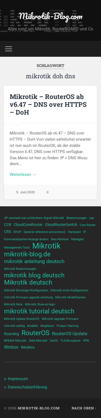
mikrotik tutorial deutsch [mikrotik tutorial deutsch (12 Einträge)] (39, 311)
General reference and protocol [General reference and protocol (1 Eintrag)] (44, 232)
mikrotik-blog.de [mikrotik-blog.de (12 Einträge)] (27, 254)
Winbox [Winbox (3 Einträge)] (11, 347)
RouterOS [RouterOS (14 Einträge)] (36, 333)
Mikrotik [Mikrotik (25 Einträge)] (46, 246)
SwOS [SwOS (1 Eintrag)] (54, 340)
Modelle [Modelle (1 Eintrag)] (32, 326)
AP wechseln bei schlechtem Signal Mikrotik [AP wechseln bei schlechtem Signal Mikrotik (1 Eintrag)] (34, 218)
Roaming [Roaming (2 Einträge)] (11, 334)
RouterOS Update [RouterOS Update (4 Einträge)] (69, 333)
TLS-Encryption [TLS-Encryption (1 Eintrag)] (70, 340)
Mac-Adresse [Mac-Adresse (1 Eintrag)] (60, 239)
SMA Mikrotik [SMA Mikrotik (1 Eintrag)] (38, 340)
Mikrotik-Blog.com (50, 16)
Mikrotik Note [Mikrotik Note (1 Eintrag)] (13, 304)
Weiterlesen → (23, 174)
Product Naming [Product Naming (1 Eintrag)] (67, 326)
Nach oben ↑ (84, 408)
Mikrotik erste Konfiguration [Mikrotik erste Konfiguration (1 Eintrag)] (69, 290)
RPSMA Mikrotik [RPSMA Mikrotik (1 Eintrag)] (15, 340)
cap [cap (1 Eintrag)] (91, 218)
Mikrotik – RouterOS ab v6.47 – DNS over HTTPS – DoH (48, 104)
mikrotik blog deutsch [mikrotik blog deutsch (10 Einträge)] (34, 275)
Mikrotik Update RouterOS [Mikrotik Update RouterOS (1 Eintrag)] (21, 319)
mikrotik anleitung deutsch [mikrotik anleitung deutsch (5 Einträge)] (34, 261)
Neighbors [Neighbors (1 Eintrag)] (47, 326)
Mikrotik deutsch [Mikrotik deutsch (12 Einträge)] (28, 282)
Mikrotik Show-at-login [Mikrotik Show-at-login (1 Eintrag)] (40, 304)
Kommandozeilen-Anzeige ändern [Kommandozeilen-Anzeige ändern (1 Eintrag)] (26, 239)
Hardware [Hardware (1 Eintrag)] (74, 232)
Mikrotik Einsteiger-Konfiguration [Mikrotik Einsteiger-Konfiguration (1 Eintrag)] (26, 290)
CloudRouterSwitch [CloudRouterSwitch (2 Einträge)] (61, 224)
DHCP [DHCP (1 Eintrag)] (17, 232)
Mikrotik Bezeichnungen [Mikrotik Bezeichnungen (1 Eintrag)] (20, 269)
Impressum (18, 378)
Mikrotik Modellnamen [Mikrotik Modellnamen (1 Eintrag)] (70, 297)
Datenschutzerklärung (27, 387)
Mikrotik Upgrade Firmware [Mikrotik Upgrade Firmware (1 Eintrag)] (60, 319)
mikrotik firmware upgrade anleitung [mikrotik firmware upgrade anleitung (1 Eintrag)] (28, 297)
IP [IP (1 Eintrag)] (84, 232)
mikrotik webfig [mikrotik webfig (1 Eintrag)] (14, 326)
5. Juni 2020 (25, 192)
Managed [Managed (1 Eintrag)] (77, 239)
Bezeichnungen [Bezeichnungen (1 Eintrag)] (77, 218)
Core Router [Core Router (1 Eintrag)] (88, 225)
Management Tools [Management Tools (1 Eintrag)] (17, 247)
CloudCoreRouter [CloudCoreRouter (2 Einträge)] (28, 224)
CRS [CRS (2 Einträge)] (7, 231)
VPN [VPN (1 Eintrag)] (86, 340)
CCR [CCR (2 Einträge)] (7, 224)
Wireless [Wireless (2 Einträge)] (27, 347)
